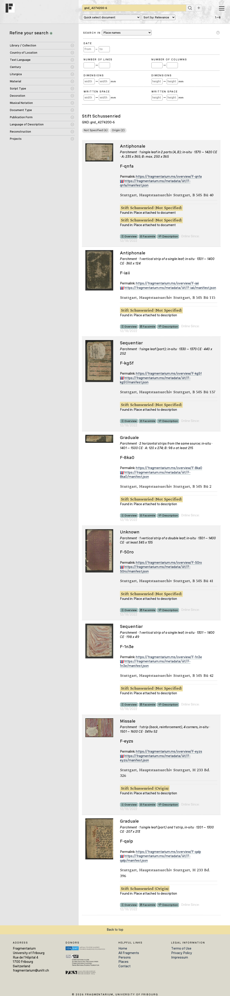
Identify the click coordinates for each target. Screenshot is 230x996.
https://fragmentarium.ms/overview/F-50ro (169, 562)
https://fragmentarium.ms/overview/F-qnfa (169, 176)
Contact (124, 966)
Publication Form (21, 117)
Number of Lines (98, 59)
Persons (124, 957)
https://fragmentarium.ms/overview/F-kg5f (169, 373)
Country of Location (23, 52)
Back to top (115, 929)
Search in (117, 32)
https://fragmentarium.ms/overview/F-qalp (168, 852)
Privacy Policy (181, 953)
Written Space (97, 91)
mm (113, 81)
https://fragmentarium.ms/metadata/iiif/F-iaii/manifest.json (170, 288)
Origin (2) (118, 130)
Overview (130, 236)
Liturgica (16, 74)
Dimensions (94, 75)
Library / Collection (23, 45)
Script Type (18, 88)
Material (15, 81)
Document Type (21, 110)
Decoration (17, 95)
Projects (16, 138)
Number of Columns (169, 59)
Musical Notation (21, 103)
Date (88, 43)
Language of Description (27, 124)
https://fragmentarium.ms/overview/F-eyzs (169, 751)
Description (170, 236)
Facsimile (149, 236)
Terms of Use (181, 948)
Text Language (20, 59)
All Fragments (128, 953)
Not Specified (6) (96, 130)
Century (15, 67)
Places (123, 961)
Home (122, 948)
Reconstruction (20, 131)
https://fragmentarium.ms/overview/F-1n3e (169, 657)
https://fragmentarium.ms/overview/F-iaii (167, 283)
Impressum (179, 957)
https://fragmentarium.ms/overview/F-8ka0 (169, 468)
